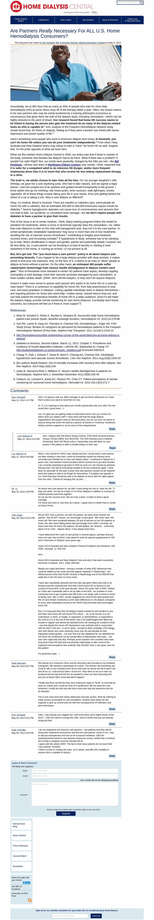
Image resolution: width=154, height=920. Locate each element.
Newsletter (129, 76)
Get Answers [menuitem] (88, 20)
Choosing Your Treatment (51, 886)
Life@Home (44, 881)
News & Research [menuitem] (110, 20)
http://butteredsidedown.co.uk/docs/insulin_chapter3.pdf (48, 350)
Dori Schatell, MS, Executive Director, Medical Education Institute (73, 43)
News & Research (73, 881)
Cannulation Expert (130, 886)
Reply (112, 429)
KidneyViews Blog (130, 35)
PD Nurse (127, 890)
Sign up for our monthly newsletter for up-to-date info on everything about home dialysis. (77, 824)
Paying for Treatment (23, 897)
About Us (95, 881)
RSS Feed (140, 110)
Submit (66, 813)
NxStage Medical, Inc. (92, 855)
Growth (97, 888)
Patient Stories (47, 893)
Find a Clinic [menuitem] (65, 20)
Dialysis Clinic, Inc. (122, 859)
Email (25, 776)
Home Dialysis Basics (23, 881)
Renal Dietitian (129, 892)
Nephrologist (128, 888)
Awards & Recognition (102, 886)
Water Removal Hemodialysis (26, 886)
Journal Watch (131, 66)
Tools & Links (21, 899)
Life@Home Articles (49, 891)
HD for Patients (129, 902)
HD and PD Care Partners (129, 899)
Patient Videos (47, 895)
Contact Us (98, 884)
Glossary (98, 902)
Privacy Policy (99, 899)
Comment (24, 795)
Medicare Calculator (23, 895)
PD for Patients (129, 907)
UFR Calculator (22, 884)
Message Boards (125, 881)
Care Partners (47, 884)
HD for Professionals (131, 905)
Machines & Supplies (23, 893)
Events (71, 884)
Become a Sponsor (44, 860)
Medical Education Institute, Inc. (84, 919)
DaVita (116, 855)
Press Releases (131, 55)
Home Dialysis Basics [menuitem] (21, 20)
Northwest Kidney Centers (64, 164)
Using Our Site (100, 895)
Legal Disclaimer (100, 891)
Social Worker (128, 895)
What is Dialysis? (22, 888)
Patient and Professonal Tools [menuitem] (132, 20)
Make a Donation (100, 893)
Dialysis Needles (48, 888)
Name (25, 771)
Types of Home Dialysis (24, 891)
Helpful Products (48, 897)
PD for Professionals (131, 909)
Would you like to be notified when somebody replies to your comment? (73, 810)
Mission (97, 897)
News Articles (130, 45)
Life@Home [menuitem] (44, 20)
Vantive (117, 864)
